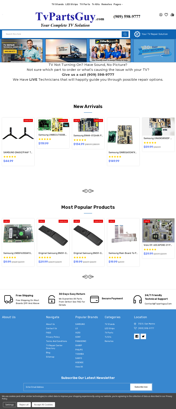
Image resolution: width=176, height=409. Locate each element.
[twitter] (143, 336)
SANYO (78, 358)
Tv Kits (96, 4)
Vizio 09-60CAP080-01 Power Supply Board (158, 245)
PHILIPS (79, 350)
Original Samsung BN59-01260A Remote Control (53, 253)
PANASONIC (80, 341)
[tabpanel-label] (77, 387)
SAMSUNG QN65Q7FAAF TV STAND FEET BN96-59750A (18, 152)
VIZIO (77, 333)
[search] (125, 34)
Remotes (106, 4)
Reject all (24, 404)
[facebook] (137, 336)
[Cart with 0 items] (171, 14)
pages (118, 4)
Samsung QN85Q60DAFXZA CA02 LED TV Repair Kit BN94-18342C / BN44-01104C (123, 152)
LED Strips (71, 4)
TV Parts (85, 4)
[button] (88, 19)
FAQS (48, 333)
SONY (78, 337)
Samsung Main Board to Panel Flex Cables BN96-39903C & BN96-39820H (123, 253)
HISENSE (79, 362)
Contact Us (51, 328)
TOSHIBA (79, 354)
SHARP (78, 345)
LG (76, 328)
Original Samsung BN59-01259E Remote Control (88, 253)
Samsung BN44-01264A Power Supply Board (88, 135)
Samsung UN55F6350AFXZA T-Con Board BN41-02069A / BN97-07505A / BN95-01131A (18, 253)
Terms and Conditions (56, 341)
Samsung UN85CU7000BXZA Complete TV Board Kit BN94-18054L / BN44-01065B (53, 135)
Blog (48, 352)
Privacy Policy (53, 337)
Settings (9, 404)
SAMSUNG (80, 324)
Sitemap (50, 357)
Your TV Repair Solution (155, 34)
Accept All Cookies (43, 404)
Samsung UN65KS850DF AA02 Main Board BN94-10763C (158, 138)
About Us (50, 324)
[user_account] (160, 14)
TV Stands (58, 4)
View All (79, 367)
